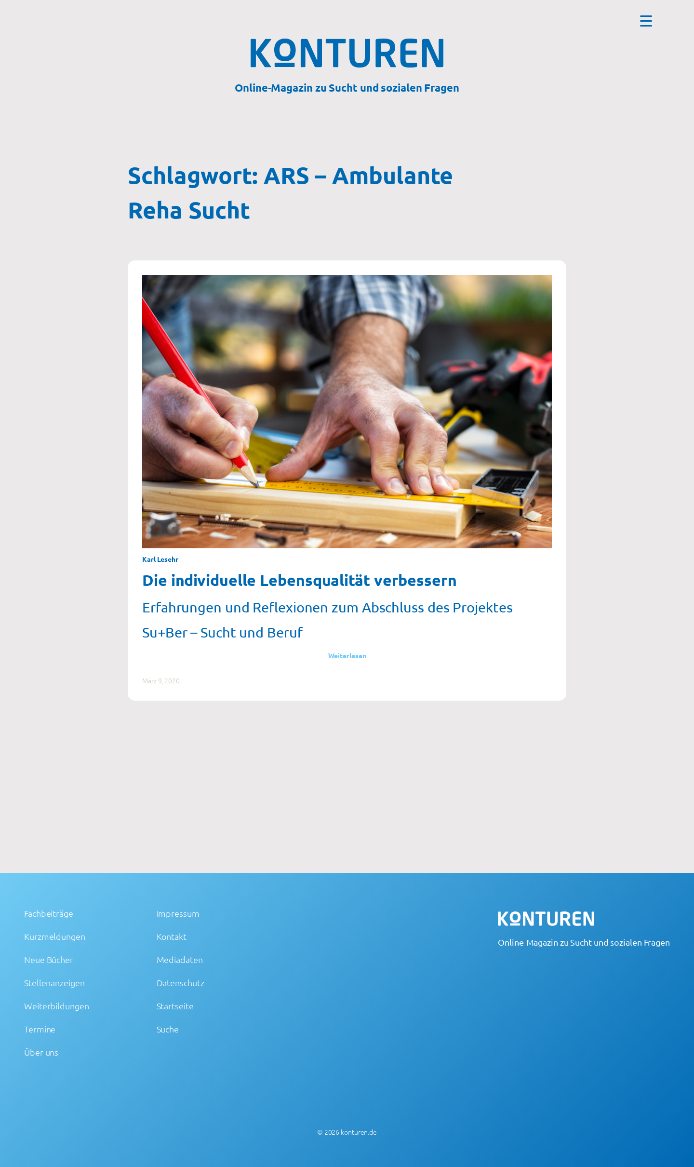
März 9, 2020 (161, 680)
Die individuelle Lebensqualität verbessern (299, 580)
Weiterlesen (347, 655)
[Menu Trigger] (646, 20)
